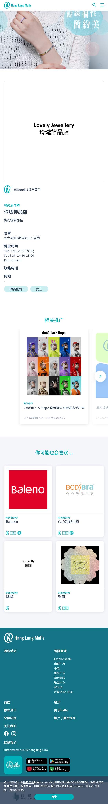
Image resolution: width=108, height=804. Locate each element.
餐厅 (57, 702)
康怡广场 (59, 673)
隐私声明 (28, 782)
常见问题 (10, 718)
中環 (57, 668)
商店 (7, 702)
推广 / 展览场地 (65, 718)
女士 (39, 289)
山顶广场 (59, 664)
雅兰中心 (59, 682)
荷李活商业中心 (63, 692)
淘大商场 (59, 678)
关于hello (61, 710)
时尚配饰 (16, 289)
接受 (54, 796)
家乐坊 (58, 687)
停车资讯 (10, 710)
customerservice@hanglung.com (26, 750)
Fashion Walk (62, 659)
